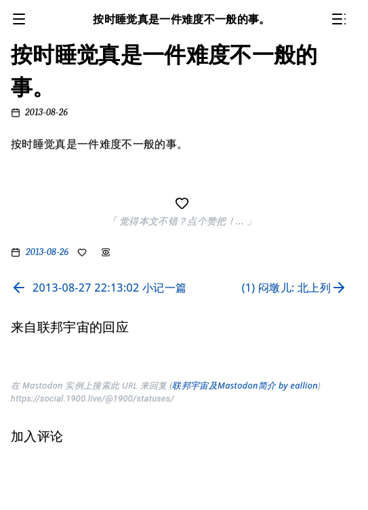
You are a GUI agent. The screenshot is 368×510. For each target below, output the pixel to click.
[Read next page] (297, 287)
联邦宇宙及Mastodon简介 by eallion (245, 385)
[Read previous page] (98, 287)
